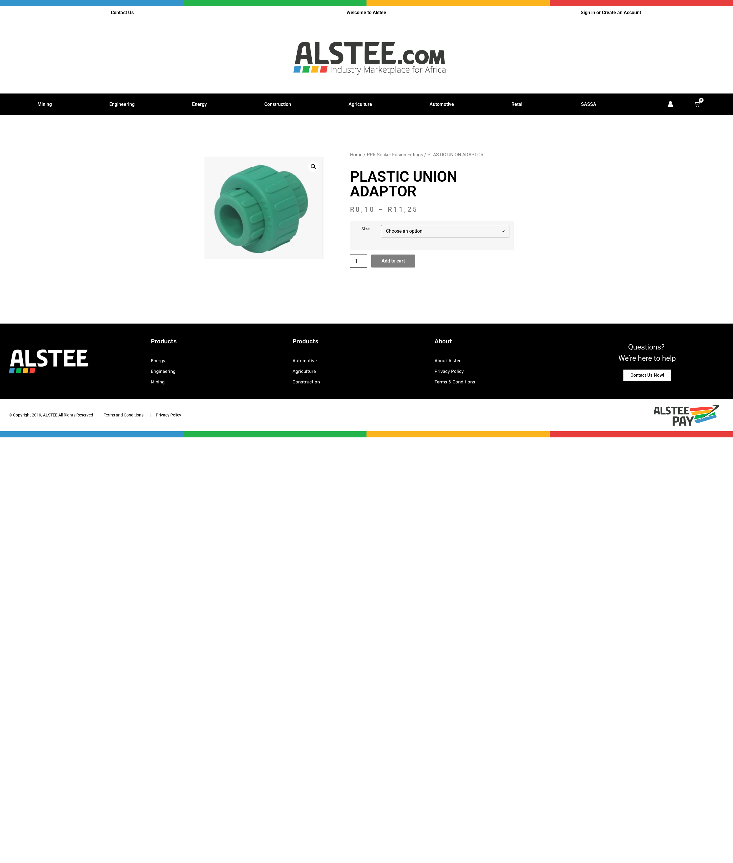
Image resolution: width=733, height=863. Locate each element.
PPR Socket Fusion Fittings (395, 154)
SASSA (588, 104)
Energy (199, 104)
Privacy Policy (449, 371)
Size (365, 229)
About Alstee (448, 361)
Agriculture (360, 104)
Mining (44, 104)
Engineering (122, 104)
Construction (277, 104)
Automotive (442, 104)
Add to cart (393, 261)
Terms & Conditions (455, 382)
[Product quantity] (358, 261)
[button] (313, 166)
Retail (517, 104)
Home (356, 154)
